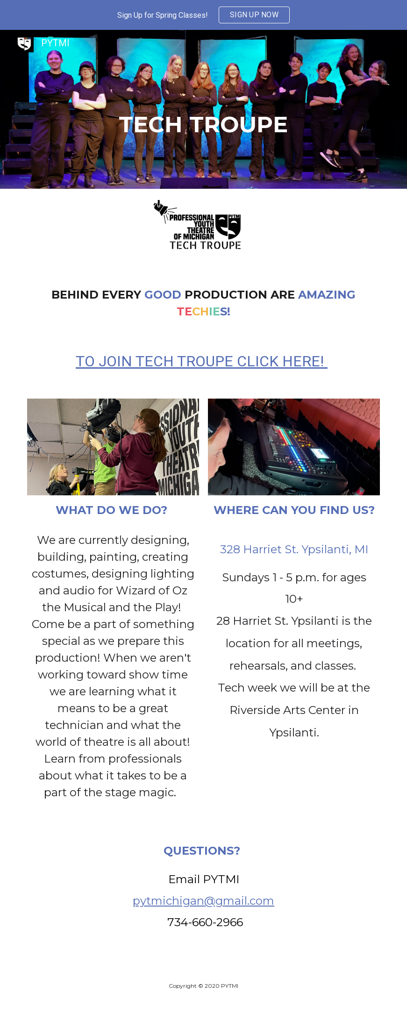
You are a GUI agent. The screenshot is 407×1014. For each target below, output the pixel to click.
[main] (203, 109)
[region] (203, 15)
